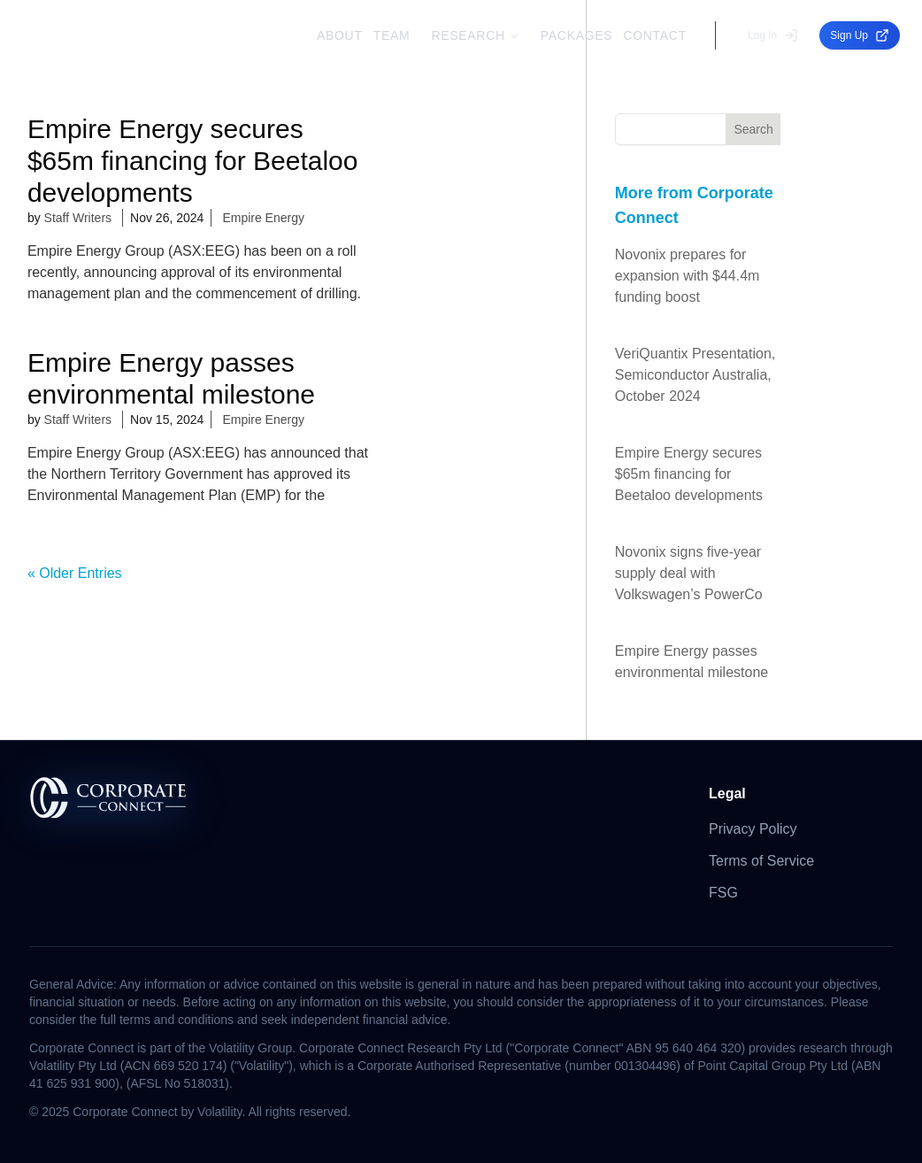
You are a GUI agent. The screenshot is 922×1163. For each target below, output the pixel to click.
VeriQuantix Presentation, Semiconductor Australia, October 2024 (695, 375)
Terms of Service (761, 860)
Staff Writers (78, 218)
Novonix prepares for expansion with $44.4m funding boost (687, 275)
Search (753, 129)
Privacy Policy (753, 828)
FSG (723, 892)
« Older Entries (74, 573)
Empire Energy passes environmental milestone (691, 661)
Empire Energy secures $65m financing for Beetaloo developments (689, 474)
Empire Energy (263, 218)
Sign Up (859, 35)
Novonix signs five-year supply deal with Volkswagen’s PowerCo (689, 573)
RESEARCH (475, 35)
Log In (773, 35)
